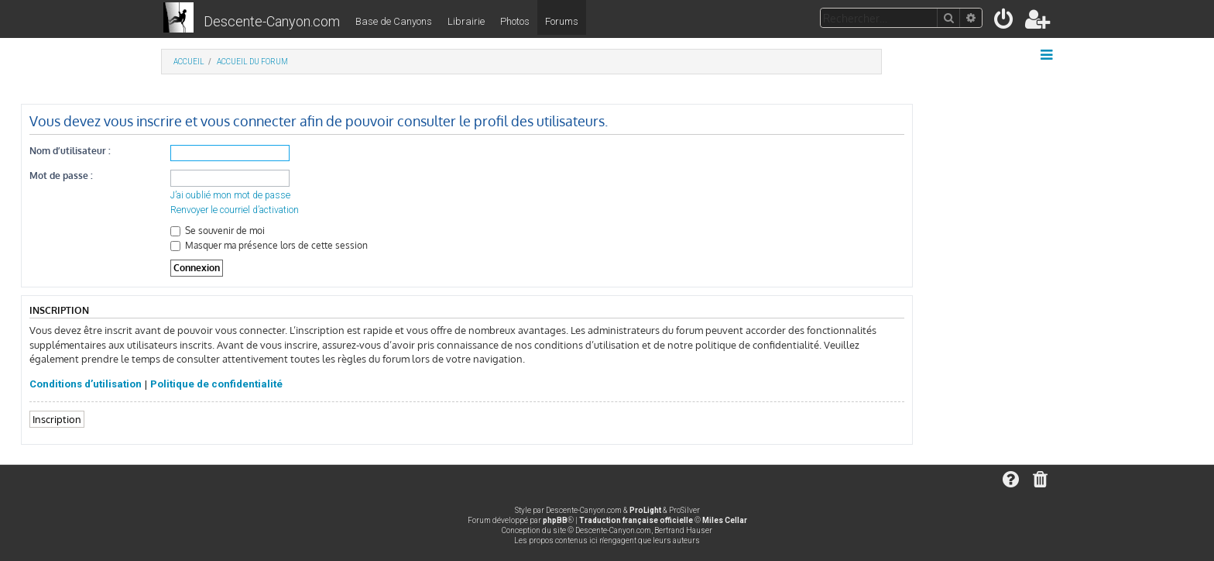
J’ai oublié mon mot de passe (230, 195)
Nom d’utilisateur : (70, 151)
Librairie (466, 21)
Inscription (57, 418)
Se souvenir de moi (217, 230)
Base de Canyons (393, 21)
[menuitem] (1004, 22)
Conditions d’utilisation (85, 384)
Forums (561, 21)
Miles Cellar (724, 520)
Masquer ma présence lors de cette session (269, 245)
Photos (515, 21)
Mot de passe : (61, 175)
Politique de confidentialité (216, 384)
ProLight (645, 510)
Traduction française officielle (636, 520)
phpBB (555, 520)
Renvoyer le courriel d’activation (234, 210)
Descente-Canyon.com (272, 21)
